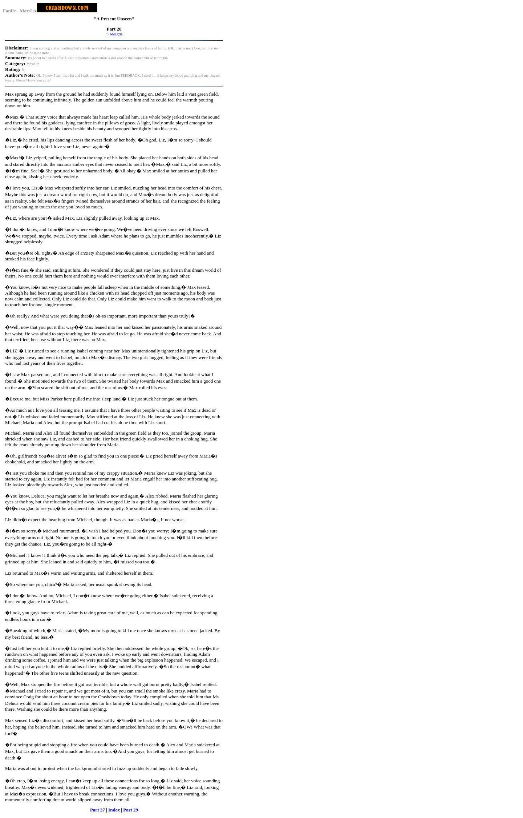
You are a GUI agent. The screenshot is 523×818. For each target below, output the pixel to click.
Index (114, 810)
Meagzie (116, 34)
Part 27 (97, 810)
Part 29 (130, 810)
